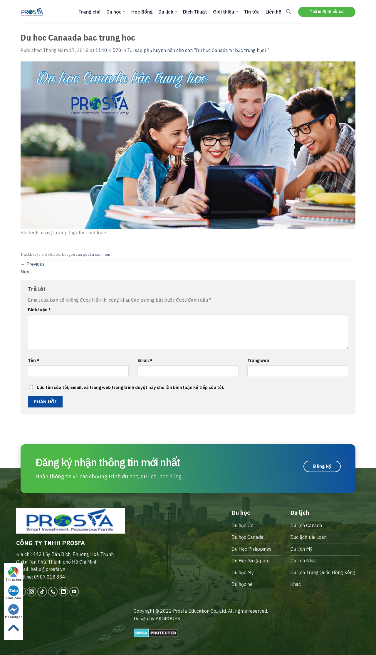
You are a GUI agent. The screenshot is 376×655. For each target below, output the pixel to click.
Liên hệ (273, 12)
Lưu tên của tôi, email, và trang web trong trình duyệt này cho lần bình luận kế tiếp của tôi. (130, 387)
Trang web (258, 360)
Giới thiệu (225, 12)
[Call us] (53, 591)
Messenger (13, 611)
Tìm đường (13, 574)
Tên (33, 360)
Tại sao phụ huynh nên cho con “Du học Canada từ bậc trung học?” (198, 50)
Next (29, 272)
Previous (33, 264)
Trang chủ (89, 12)
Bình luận (39, 310)
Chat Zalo (13, 592)
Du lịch (167, 12)
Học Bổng (141, 12)
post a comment (97, 254)
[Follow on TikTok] (42, 591)
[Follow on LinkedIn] (63, 591)
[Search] (288, 11)
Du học (115, 12)
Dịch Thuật (195, 12)
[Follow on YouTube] (74, 591)
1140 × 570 (108, 50)
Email (144, 360)
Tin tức (252, 12)
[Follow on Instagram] (31, 591)
